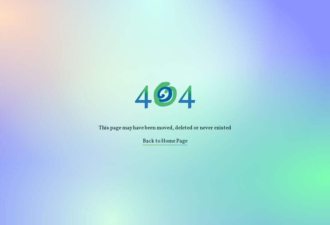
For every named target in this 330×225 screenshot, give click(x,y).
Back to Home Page (165, 141)
